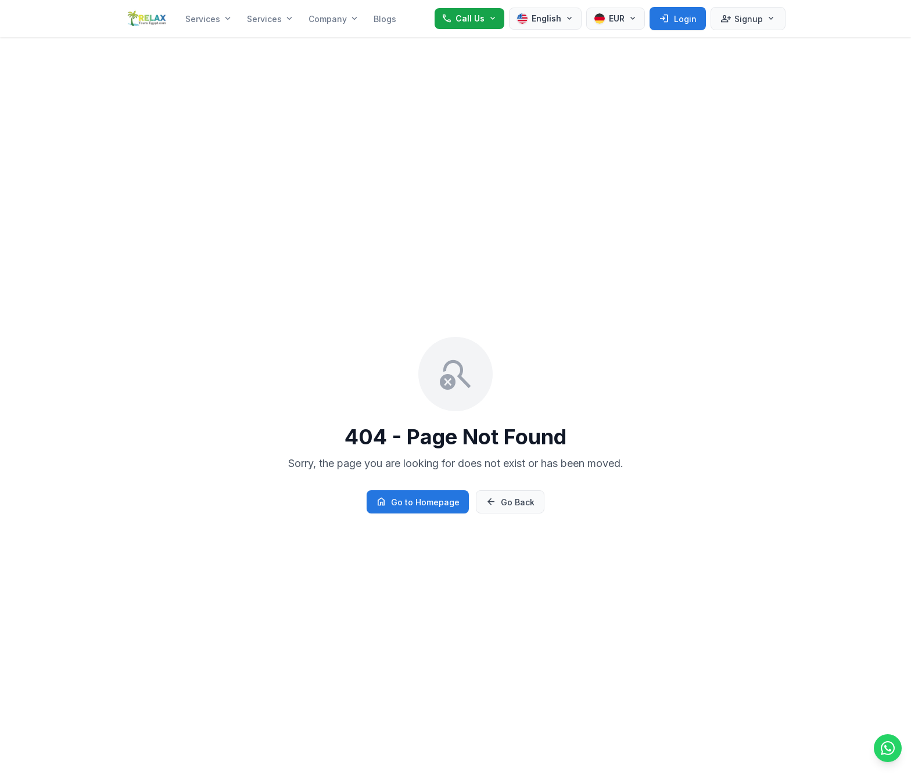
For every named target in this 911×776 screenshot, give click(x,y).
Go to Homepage (418, 501)
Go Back (510, 501)
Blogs (385, 19)
